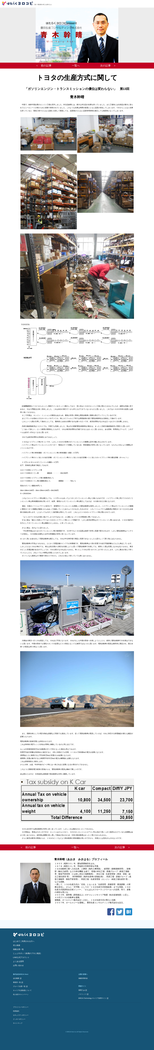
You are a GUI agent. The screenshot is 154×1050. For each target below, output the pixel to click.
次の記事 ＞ (108, 65)
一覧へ (76, 65)
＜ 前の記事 (43, 65)
